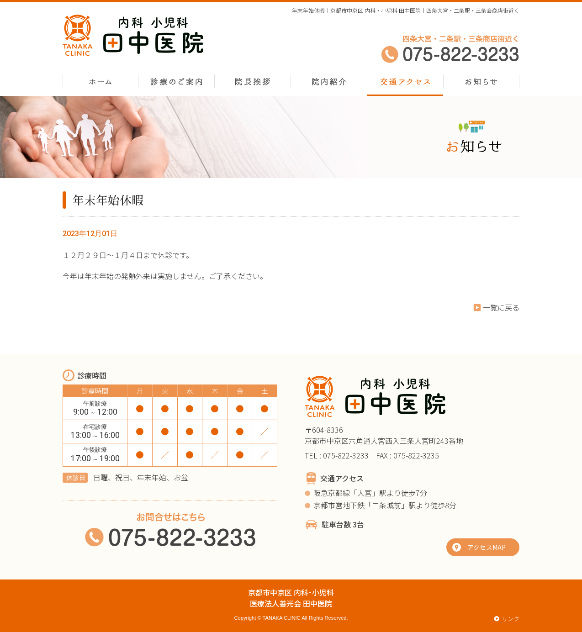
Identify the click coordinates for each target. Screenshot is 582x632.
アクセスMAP (486, 547)
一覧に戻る (501, 307)
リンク (510, 618)
